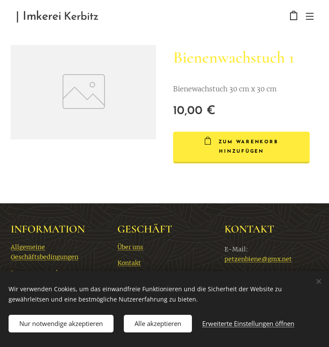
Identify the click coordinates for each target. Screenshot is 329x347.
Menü (310, 16)
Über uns (130, 247)
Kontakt (129, 263)
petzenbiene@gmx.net (258, 259)
